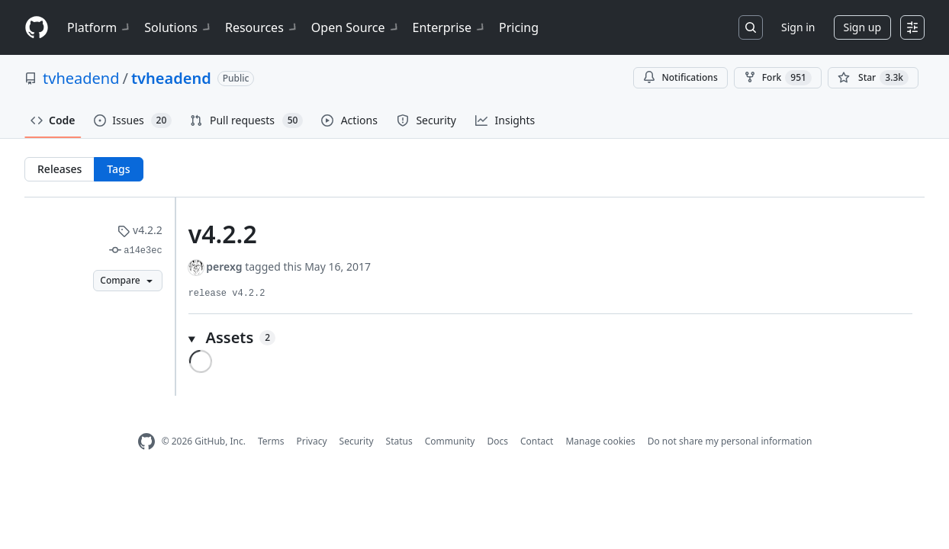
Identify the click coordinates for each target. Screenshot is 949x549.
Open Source (356, 27)
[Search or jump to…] (750, 27)
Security (356, 441)
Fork (778, 77)
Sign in (798, 27)
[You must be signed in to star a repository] (873, 77)
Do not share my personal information (730, 441)
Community (450, 441)
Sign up (862, 27)
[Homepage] (36, 27)
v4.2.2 (139, 230)
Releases (59, 169)
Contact (536, 441)
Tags (118, 169)
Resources (262, 27)
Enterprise (450, 27)
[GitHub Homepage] (146, 441)
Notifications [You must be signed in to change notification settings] (680, 77)
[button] (550, 337)
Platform (99, 27)
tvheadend (81, 78)
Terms (271, 441)
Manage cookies (600, 441)
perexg (224, 266)
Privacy (312, 441)
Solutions (178, 27)
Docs (497, 441)
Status (399, 441)
